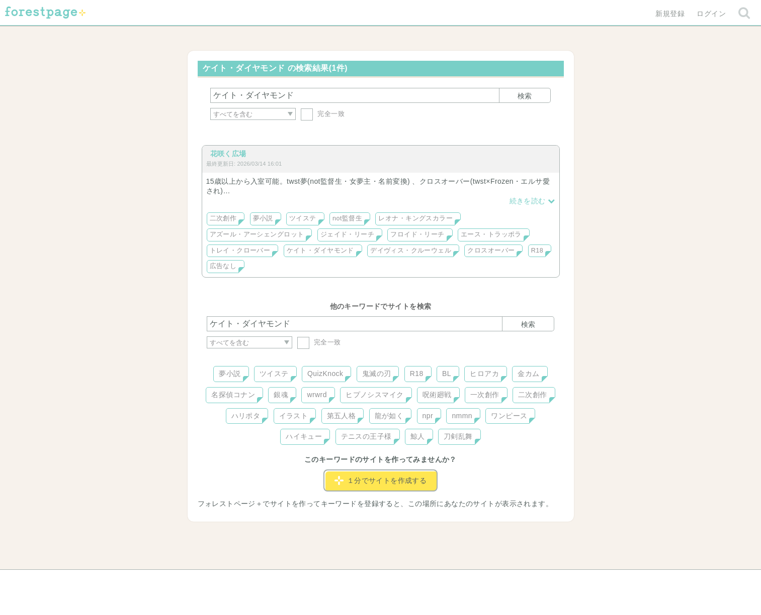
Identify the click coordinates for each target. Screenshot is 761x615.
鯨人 (417, 436)
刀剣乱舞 (458, 436)
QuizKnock (325, 374)
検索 (525, 96)
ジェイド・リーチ (347, 234)
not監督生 (347, 218)
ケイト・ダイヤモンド (320, 250)
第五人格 (341, 416)
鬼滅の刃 (376, 374)
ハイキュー (304, 436)
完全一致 (323, 113)
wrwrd (316, 395)
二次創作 (223, 218)
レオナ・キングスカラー (415, 218)
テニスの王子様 (366, 436)
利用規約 (366, 581)
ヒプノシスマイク (374, 395)
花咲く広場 (228, 154)
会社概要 (419, 581)
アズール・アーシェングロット (257, 234)
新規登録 (670, 14)
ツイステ (302, 218)
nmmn (462, 416)
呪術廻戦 (437, 395)
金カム (528, 374)
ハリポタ (246, 416)
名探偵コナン (233, 395)
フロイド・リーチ (417, 234)
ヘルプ (252, 581)
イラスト (293, 416)
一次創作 (484, 395)
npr (428, 416)
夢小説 (263, 218)
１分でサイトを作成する (380, 480)
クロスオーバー (491, 250)
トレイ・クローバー (240, 250)
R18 (537, 250)
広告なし (223, 266)
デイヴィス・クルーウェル (410, 250)
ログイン (711, 14)
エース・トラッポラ (491, 234)
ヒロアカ (484, 374)
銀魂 (281, 395)
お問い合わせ (307, 581)
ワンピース (509, 416)
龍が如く (389, 416)
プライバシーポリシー (489, 581)
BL (446, 374)
